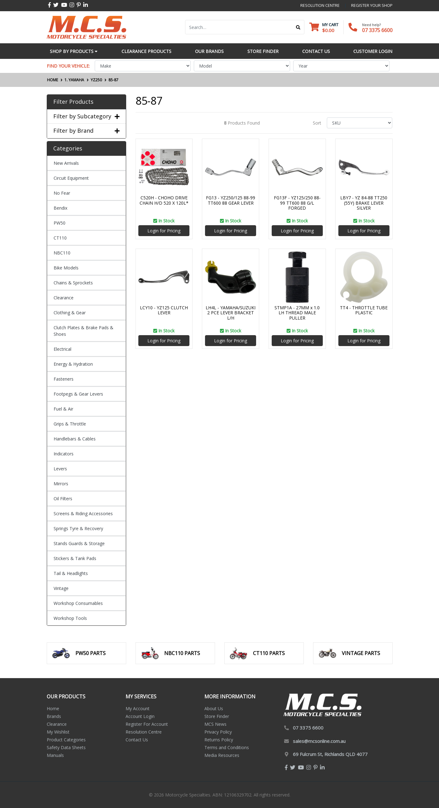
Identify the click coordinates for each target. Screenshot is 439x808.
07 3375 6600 (377, 30)
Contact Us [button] (316, 51)
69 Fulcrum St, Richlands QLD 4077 (330, 754)
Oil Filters (63, 498)
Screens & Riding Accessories (83, 513)
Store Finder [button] (263, 51)
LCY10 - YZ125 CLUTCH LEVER (164, 310)
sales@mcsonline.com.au (319, 741)
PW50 (59, 223)
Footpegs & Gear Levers (78, 394)
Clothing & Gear (70, 313)
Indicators (64, 454)
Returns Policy (218, 740)
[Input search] (239, 27)
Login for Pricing (163, 231)
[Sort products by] (360, 122)
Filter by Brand (86, 130)
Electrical (62, 349)
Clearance (64, 298)
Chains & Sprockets (73, 283)
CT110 (60, 238)
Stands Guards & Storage (79, 543)
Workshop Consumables (78, 603)
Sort (317, 123)
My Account (138, 708)
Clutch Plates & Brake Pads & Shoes (83, 331)
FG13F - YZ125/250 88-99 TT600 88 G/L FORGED (297, 203)
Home (53, 708)
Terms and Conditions (226, 747)
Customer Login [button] (372, 51)
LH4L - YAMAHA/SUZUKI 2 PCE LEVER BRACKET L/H (230, 313)
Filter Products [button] (73, 101)
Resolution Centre (144, 732)
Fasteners (64, 379)
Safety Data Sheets (66, 747)
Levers (60, 469)
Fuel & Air (63, 409)
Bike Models (66, 268)
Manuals (55, 755)
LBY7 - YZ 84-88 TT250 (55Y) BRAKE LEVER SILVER (363, 203)
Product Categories (66, 740)
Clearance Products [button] (146, 51)
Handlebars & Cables (75, 439)
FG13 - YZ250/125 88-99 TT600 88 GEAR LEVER (230, 200)
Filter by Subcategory (86, 116)
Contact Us (137, 740)
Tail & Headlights (71, 573)
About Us (213, 708)
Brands (54, 716)
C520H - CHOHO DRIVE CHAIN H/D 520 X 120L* (164, 200)
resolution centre (320, 5)
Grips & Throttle (70, 424)
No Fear (62, 193)
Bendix (60, 208)
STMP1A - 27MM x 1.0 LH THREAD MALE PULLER (297, 313)
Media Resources (221, 755)
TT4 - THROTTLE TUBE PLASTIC (364, 310)
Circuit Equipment (71, 178)
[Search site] (298, 27)
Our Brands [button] (209, 51)
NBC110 (62, 253)
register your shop (372, 5)
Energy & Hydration (73, 364)
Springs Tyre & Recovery (78, 528)
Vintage (61, 588)
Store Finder (216, 716)
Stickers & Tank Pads (75, 558)
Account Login (140, 716)
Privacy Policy (218, 732)
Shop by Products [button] (74, 51)
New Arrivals (66, 163)
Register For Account (147, 724)
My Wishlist (58, 732)
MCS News (215, 724)
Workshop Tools (70, 618)
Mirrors (61, 484)
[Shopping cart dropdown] (324, 27)
